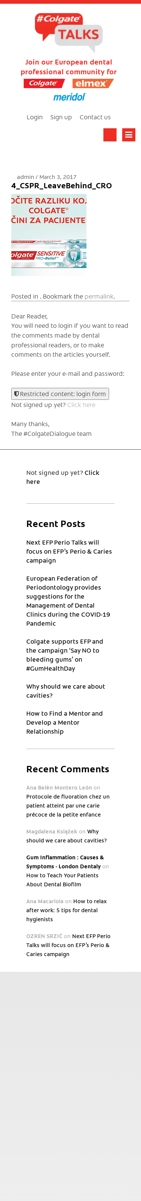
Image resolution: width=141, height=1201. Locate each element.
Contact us (95, 117)
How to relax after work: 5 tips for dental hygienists (66, 910)
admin (26, 176)
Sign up (61, 117)
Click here (81, 404)
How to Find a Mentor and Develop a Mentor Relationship (64, 722)
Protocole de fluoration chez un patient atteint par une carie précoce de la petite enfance (68, 805)
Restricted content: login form (60, 393)
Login (35, 117)
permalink (99, 296)
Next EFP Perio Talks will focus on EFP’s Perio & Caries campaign (69, 551)
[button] (48, 235)
